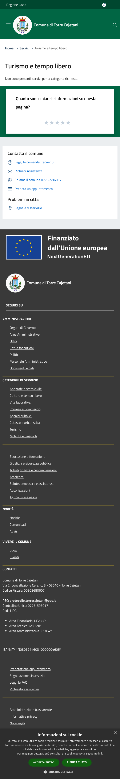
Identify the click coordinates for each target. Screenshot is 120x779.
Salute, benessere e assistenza (31, 483)
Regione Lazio (16, 4)
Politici (14, 354)
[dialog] (60, 754)
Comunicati (18, 524)
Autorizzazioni (20, 490)
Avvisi (14, 531)
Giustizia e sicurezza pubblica (30, 463)
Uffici (13, 341)
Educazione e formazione (27, 456)
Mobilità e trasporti (23, 436)
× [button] (115, 733)
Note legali (17, 723)
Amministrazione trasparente (31, 709)
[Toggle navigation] (8, 23)
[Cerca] (114, 25)
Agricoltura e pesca (23, 497)
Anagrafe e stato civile (26, 388)
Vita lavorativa (20, 402)
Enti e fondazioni (22, 347)
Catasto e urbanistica (25, 422)
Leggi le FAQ (18, 682)
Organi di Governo (23, 327)
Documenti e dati (22, 368)
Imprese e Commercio (25, 409)
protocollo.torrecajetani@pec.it (33, 600)
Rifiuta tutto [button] (77, 762)
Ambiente (17, 476)
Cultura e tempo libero (26, 395)
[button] (60, 772)
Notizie (15, 517)
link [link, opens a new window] (100, 753)
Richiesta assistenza (24, 689)
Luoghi (14, 550)
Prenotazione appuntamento (30, 668)
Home (9, 48)
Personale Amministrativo (28, 361)
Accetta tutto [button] (43, 762)
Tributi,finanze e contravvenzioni (33, 470)
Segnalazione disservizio (27, 675)
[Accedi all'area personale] (104, 4)
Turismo (15, 429)
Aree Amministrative (25, 334)
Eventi (14, 557)
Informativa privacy (23, 716)
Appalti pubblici (21, 415)
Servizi (24, 48)
